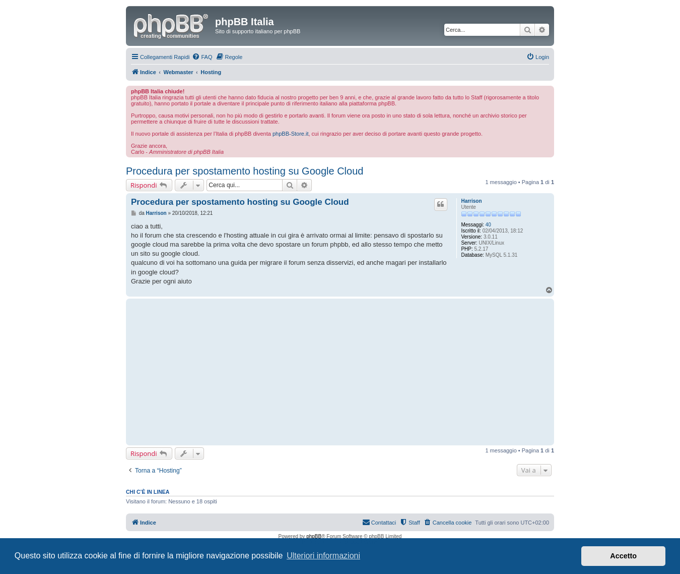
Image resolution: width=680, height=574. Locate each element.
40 (488, 224)
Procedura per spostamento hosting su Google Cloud (244, 171)
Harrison (471, 201)
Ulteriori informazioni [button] (323, 555)
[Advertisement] (290, 371)
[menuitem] (202, 57)
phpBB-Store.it (291, 134)
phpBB (313, 536)
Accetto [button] (623, 556)
